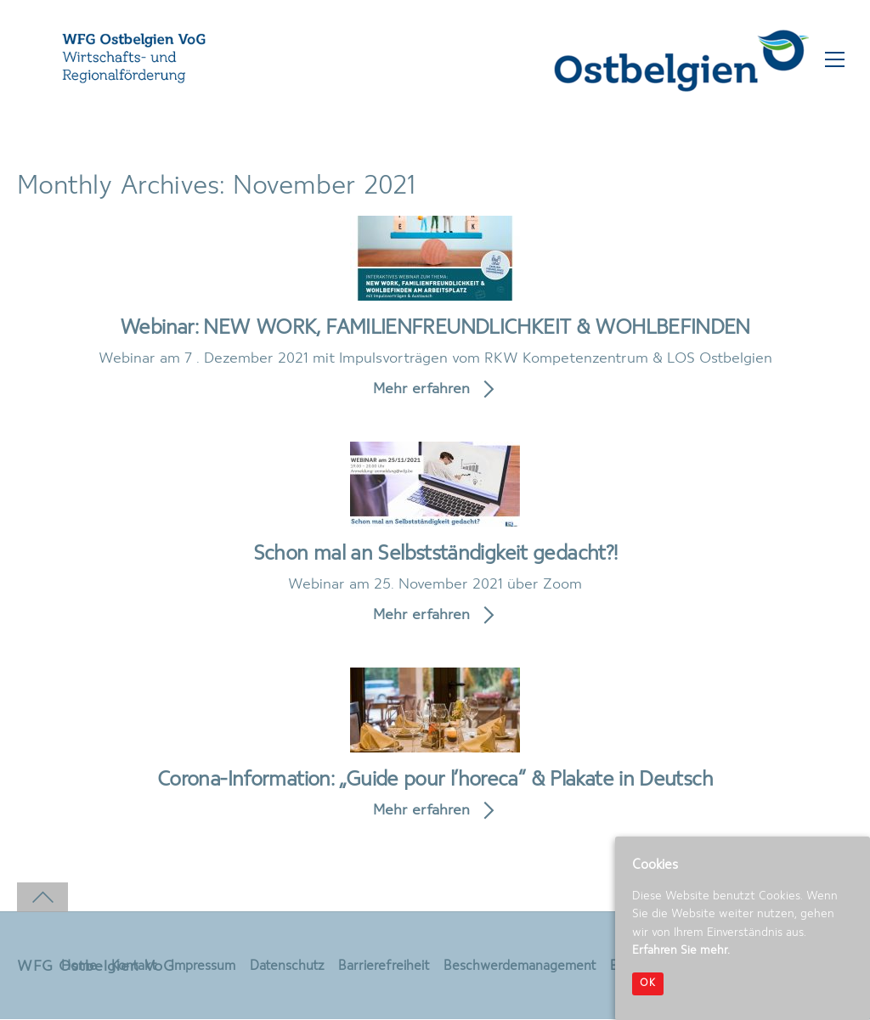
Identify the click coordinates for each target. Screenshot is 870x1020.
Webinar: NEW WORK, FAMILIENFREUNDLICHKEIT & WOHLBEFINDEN (435, 328)
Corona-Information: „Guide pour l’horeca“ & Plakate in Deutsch (435, 781)
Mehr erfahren (421, 389)
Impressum (202, 967)
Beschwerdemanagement (519, 967)
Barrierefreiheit (383, 967)
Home (78, 967)
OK (648, 983)
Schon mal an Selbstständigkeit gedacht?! (435, 555)
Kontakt (132, 967)
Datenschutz (286, 967)
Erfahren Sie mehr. (681, 950)
